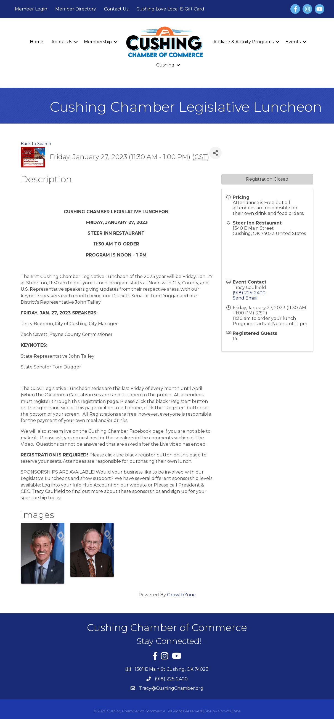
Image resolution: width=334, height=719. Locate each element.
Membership (98, 41)
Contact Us (116, 9)
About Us (61, 41)
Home (36, 41)
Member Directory (75, 9)
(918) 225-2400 (249, 292)
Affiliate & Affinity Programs (243, 41)
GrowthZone (181, 594)
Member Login (31, 9)
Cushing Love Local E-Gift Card (170, 9)
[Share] (215, 153)
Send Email (245, 298)
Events (293, 41)
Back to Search (36, 143)
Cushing (165, 65)
